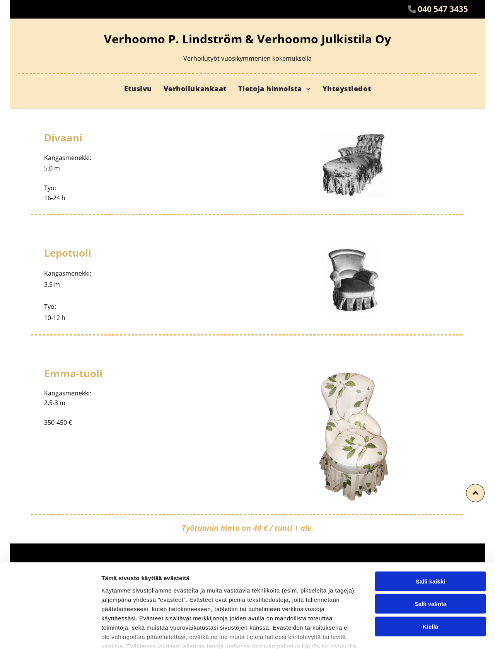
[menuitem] (138, 88)
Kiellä (430, 574)
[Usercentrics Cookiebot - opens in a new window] (50, 634)
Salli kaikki (431, 529)
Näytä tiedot (413, 633)
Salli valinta (431, 552)
